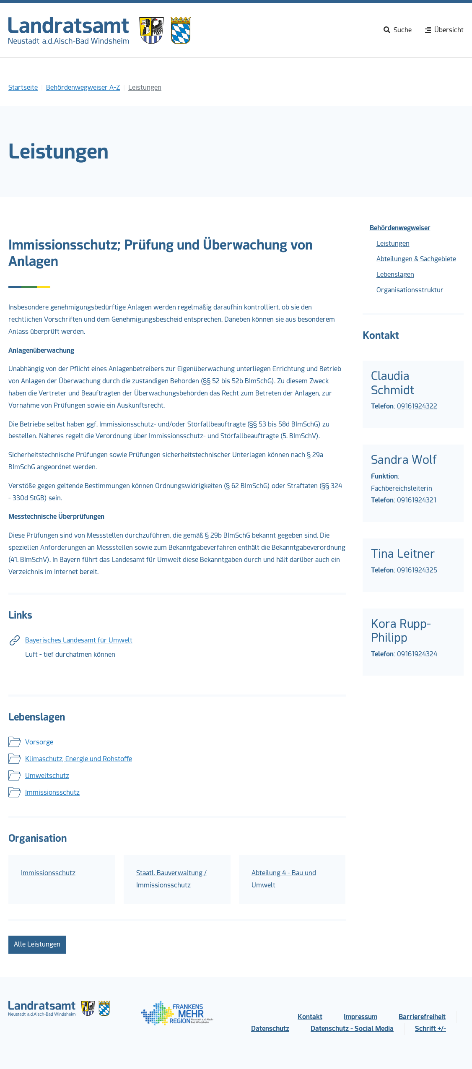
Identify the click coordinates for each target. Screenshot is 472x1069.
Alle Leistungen (37, 944)
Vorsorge (39, 742)
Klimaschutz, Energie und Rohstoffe (78, 759)
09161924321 (416, 500)
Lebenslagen (395, 274)
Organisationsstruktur (409, 290)
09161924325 (417, 570)
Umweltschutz (47, 776)
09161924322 (417, 406)
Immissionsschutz (52, 792)
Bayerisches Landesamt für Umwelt (78, 640)
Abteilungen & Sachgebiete (416, 259)
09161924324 (417, 654)
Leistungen (393, 243)
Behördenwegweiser (400, 228)
